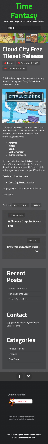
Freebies (36, 205)
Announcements (20, 205)
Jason (10, 63)
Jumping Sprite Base (18, 293)
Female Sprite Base (18, 299)
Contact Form (13, 325)
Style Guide (14, 359)
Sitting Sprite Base (18, 288)
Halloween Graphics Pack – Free (24, 223)
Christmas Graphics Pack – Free (23, 249)
